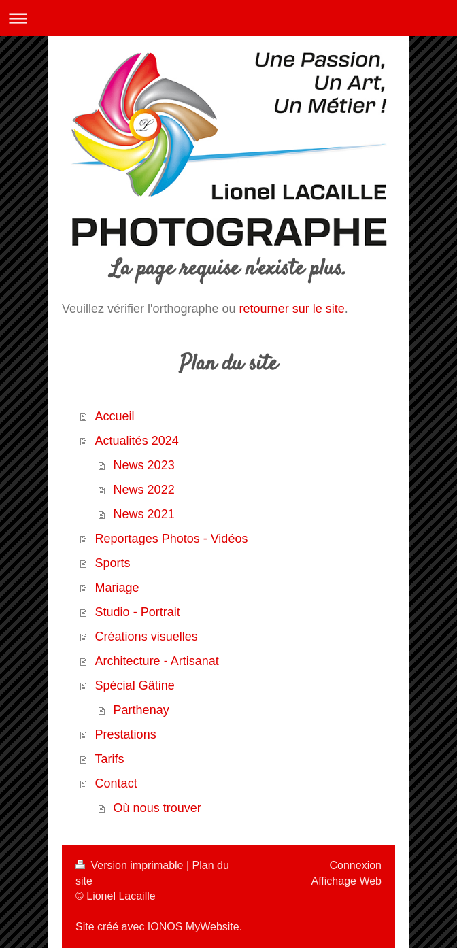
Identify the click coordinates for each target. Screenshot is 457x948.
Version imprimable (130, 865)
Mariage (117, 587)
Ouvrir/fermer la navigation (228, 18)
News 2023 (144, 465)
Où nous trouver (157, 808)
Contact (116, 783)
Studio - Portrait (137, 612)
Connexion (356, 865)
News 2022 (144, 489)
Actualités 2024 (137, 440)
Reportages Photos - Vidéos (171, 538)
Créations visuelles (146, 636)
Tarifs (109, 759)
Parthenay (141, 710)
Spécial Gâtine (135, 685)
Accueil (115, 416)
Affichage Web (346, 881)
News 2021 (144, 514)
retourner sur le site (292, 309)
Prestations (125, 734)
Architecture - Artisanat (157, 661)
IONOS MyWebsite (193, 926)
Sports (113, 563)
